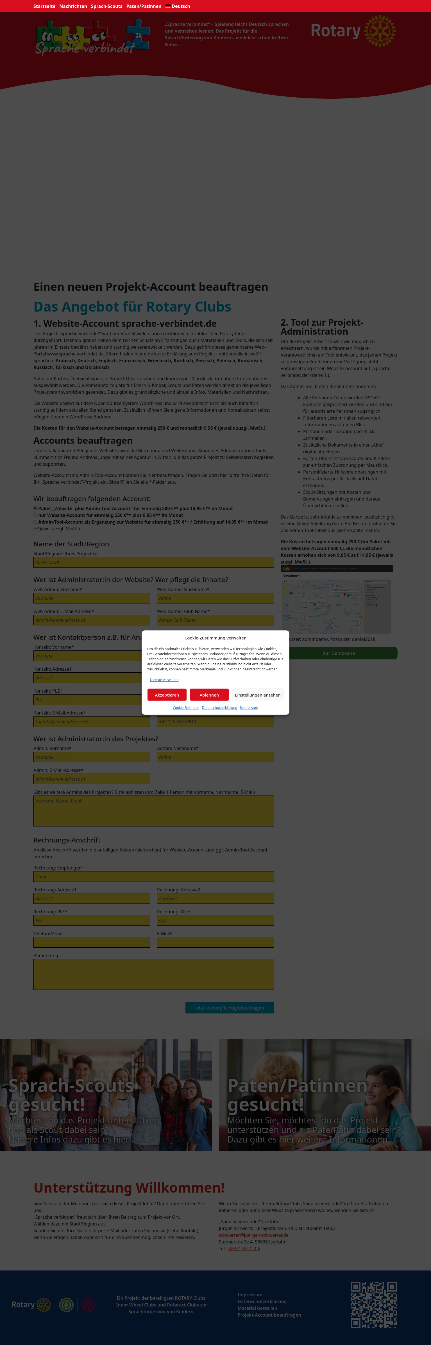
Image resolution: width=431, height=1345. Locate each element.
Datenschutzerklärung (219, 707)
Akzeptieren (167, 694)
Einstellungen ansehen (258, 694)
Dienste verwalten (164, 679)
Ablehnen (209, 694)
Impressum (249, 707)
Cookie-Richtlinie (186, 707)
